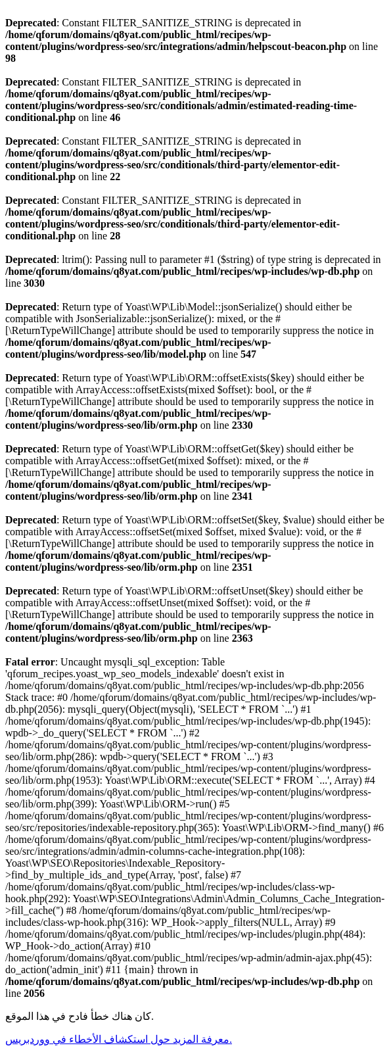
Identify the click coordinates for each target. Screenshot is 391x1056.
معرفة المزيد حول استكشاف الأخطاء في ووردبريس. (118, 1039)
